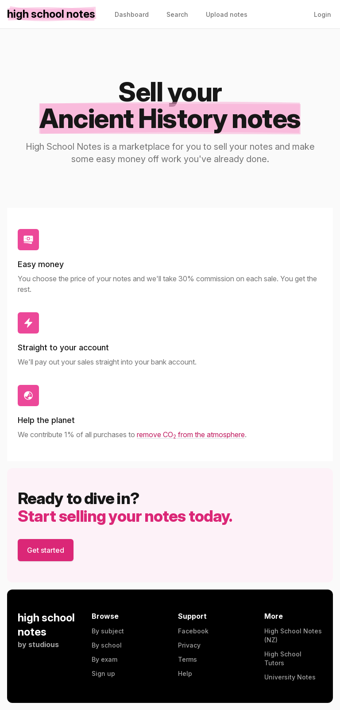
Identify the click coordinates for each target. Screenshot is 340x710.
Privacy (189, 645)
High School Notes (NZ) (293, 635)
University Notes (290, 677)
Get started (45, 550)
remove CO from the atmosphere (191, 434)
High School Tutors (282, 658)
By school (107, 645)
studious (43, 644)
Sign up (103, 673)
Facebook (193, 631)
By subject (108, 631)
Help (185, 673)
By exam (104, 659)
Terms (187, 659)
